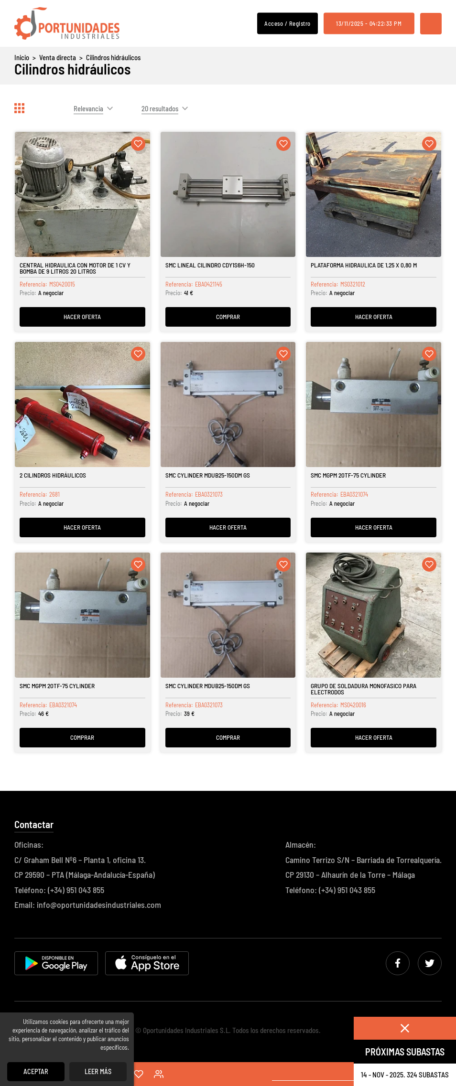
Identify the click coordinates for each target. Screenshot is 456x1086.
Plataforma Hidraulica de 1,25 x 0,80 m (364, 265)
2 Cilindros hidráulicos (53, 475)
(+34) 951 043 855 (76, 889)
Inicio (21, 57)
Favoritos (138, 1074)
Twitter (430, 963)
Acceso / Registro (287, 23)
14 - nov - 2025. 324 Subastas (405, 1074)
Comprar (228, 316)
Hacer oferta (82, 316)
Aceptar (35, 1071)
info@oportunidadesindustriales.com (99, 904)
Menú (431, 23)
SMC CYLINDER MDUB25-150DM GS (207, 475)
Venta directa (57, 57)
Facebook (398, 963)
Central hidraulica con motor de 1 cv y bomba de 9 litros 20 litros (75, 268)
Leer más (98, 1071)
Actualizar (398, 108)
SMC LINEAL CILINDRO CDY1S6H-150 (210, 265)
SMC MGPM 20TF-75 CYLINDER (348, 475)
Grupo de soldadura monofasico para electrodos (363, 688)
